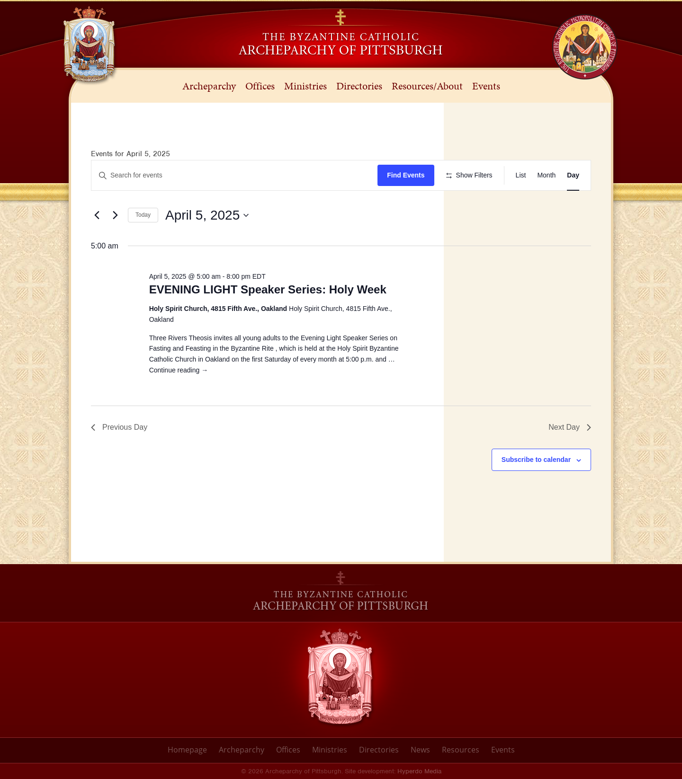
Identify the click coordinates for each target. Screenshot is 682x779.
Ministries (329, 749)
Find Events (405, 175)
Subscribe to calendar (536, 459)
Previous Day (119, 427)
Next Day (569, 427)
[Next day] (115, 215)
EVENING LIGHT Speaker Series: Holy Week (267, 289)
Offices (288, 749)
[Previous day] (96, 215)
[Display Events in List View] (521, 175)
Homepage (187, 749)
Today (143, 215)
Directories (379, 749)
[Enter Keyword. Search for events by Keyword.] (234, 175)
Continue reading (178, 370)
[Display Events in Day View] (573, 175)
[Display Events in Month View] (546, 175)
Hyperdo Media (419, 771)
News (420, 749)
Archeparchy (241, 749)
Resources (460, 749)
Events (503, 749)
